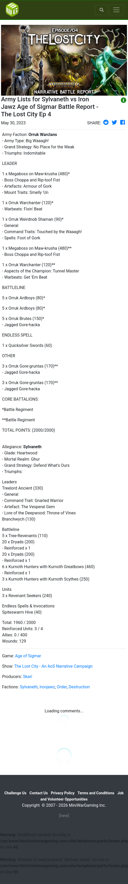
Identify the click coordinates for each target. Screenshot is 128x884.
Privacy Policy (62, 793)
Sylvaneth (29, 686)
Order (62, 686)
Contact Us (38, 793)
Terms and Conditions (96, 793)
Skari (27, 676)
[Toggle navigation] (116, 10)
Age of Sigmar (28, 655)
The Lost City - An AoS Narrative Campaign (53, 666)
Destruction (79, 686)
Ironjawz (47, 686)
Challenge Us (15, 793)
